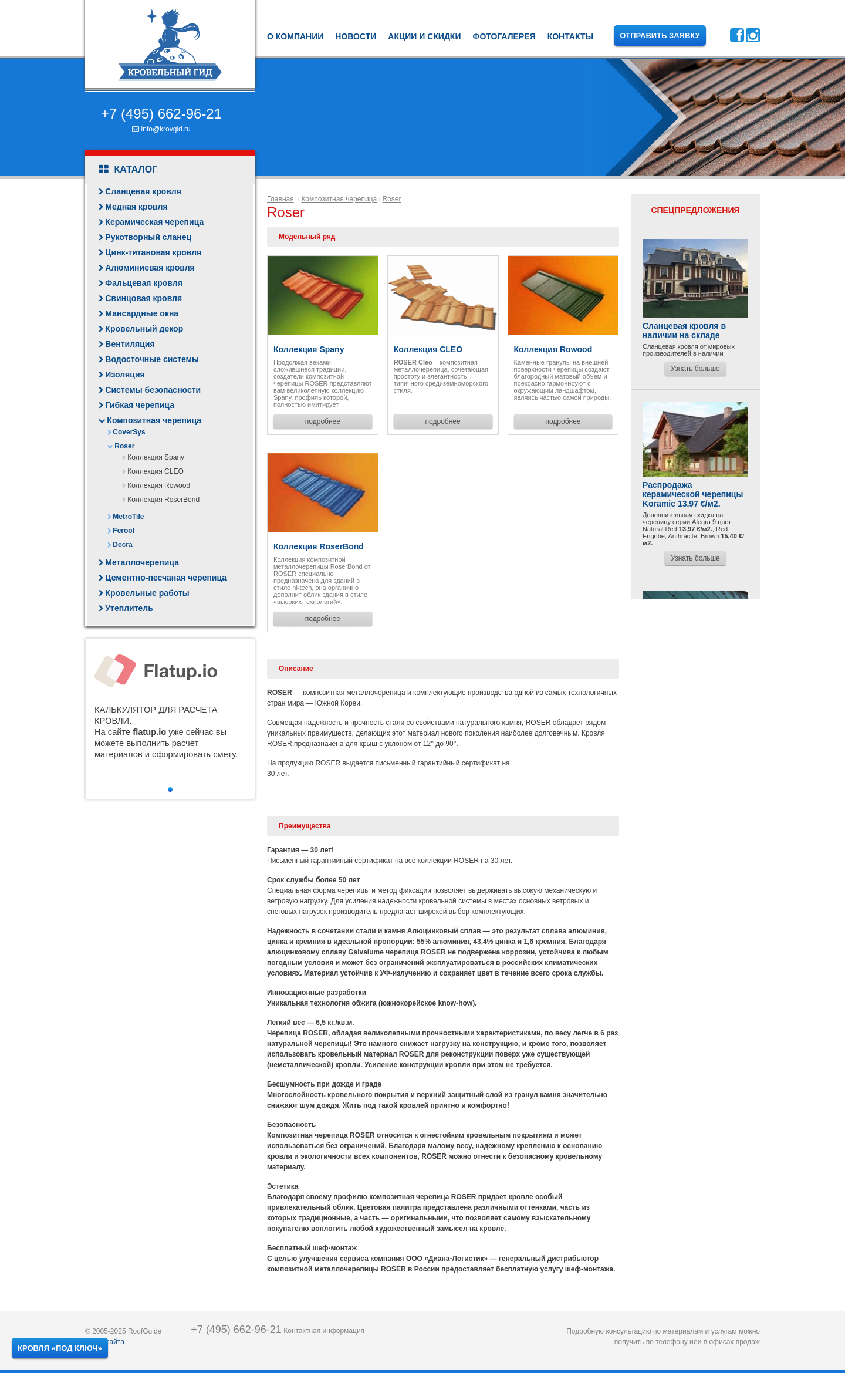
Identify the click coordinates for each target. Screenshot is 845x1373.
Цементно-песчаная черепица (166, 577)
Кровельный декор (144, 328)
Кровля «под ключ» (60, 1348)
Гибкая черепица (139, 405)
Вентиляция (129, 344)
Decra (122, 545)
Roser (124, 446)
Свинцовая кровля (143, 298)
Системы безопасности (153, 389)
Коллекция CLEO (155, 471)
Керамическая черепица (154, 222)
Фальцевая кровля (143, 283)
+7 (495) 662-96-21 (161, 114)
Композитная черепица (154, 420)
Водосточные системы (152, 359)
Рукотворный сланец (148, 237)
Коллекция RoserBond (163, 499)
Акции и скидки (424, 36)
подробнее (322, 421)
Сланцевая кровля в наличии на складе (684, 330)
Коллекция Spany (155, 457)
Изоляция (124, 374)
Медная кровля (136, 206)
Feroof (123, 531)
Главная (280, 199)
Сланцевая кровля (143, 191)
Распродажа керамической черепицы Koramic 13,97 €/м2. (693, 494)
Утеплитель (129, 608)
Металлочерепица (142, 562)
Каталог (128, 169)
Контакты (570, 36)
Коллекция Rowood (158, 485)
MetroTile (128, 516)
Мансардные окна (141, 313)
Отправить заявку (660, 35)
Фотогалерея (503, 36)
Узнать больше (695, 369)
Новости (355, 36)
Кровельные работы (147, 593)
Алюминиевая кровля (149, 267)
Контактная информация (323, 1331)
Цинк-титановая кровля (153, 252)
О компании (295, 36)
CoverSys (129, 432)
